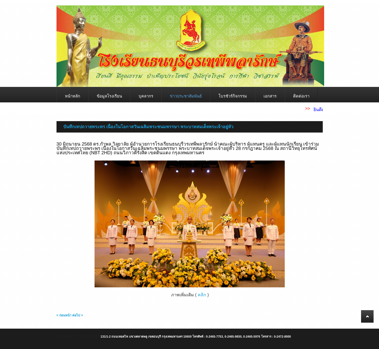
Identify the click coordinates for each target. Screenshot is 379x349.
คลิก (202, 295)
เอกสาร (270, 96)
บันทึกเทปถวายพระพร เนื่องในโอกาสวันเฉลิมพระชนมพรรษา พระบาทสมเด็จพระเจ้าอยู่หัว (148, 126)
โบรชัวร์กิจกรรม (232, 96)
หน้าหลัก (72, 96)
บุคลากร (146, 96)
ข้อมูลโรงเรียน (109, 96)
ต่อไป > (77, 315)
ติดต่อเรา (301, 96)
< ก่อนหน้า (64, 315)
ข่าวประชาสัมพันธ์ (186, 96)
